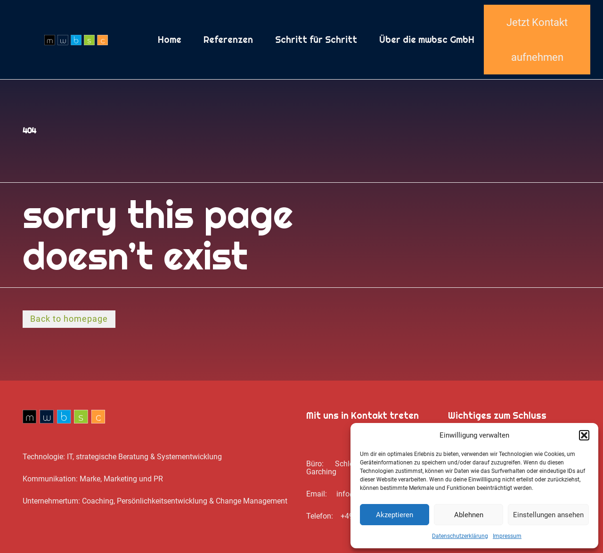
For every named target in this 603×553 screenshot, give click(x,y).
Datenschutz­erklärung (460, 536)
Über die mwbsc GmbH (426, 39)
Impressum (507, 536)
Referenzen (228, 39)
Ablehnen (468, 515)
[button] (584, 435)
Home (169, 39)
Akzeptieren (394, 515)
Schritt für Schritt (316, 39)
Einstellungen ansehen (548, 515)
